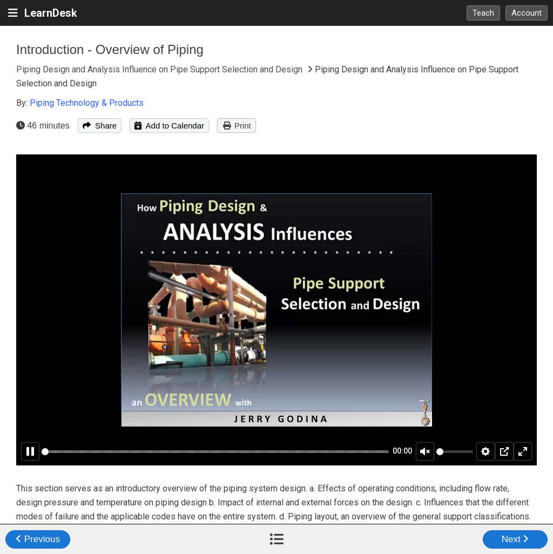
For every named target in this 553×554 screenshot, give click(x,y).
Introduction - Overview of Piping (110, 49)
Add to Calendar (169, 125)
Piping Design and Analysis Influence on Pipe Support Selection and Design (160, 69)
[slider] (215, 452)
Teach (483, 13)
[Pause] (30, 451)
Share (100, 125)
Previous (38, 539)
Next (515, 539)
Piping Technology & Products (87, 103)
